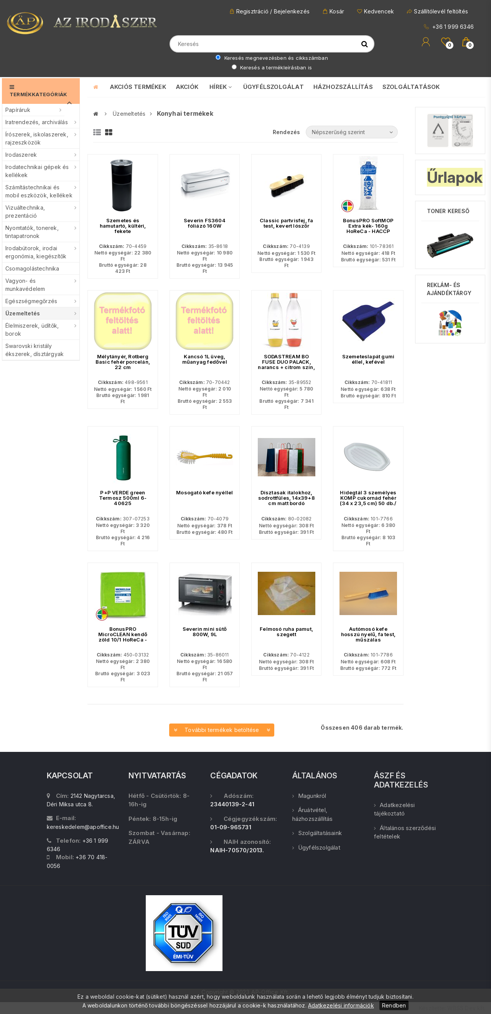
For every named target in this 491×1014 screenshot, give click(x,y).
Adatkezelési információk (341, 1005)
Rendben (394, 1005)
